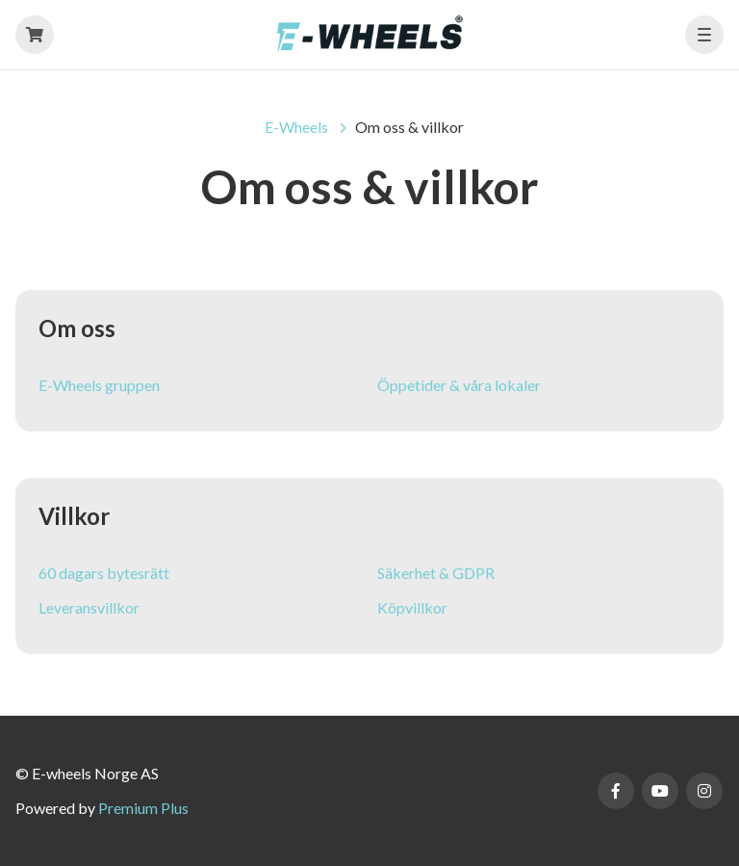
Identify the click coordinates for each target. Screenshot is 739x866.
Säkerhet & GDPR (436, 573)
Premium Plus (143, 808)
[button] (704, 34)
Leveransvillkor (89, 607)
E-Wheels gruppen (99, 385)
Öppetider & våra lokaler (459, 385)
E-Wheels (296, 127)
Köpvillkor (412, 607)
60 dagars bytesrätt (103, 573)
